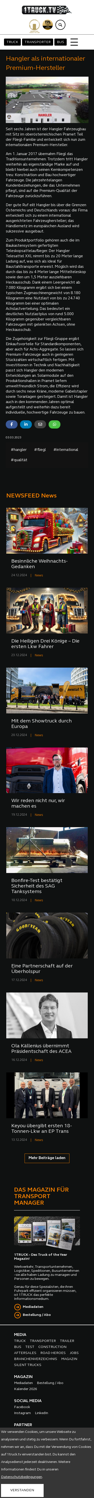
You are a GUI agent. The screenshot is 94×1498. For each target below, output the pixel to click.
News (39, 575)
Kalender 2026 (25, 1389)
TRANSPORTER (38, 42)
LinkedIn (41, 1413)
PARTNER (23, 1425)
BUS (60, 42)
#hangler (19, 450)
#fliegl (40, 450)
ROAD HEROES (53, 1353)
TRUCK (12, 42)
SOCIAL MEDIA (28, 1401)
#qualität (19, 460)
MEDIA (20, 1335)
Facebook (22, 1407)
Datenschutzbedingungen (21, 1477)
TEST (29, 1347)
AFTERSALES (25, 1353)
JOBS (74, 1353)
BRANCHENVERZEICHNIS (35, 1359)
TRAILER (67, 1341)
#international (65, 450)
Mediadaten (33, 1307)
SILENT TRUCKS (27, 1365)
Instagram (22, 1413)
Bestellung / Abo (37, 1315)
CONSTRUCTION (52, 1347)
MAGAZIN (69, 1359)
